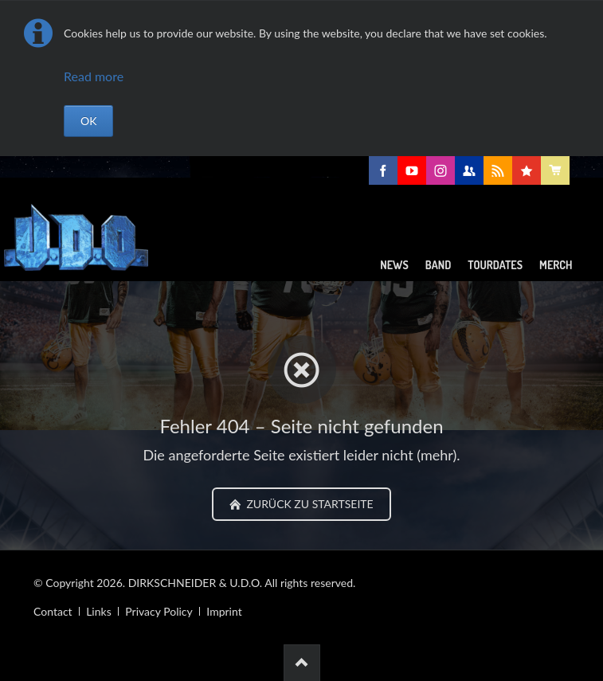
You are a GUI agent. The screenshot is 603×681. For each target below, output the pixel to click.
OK (88, 120)
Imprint (223, 611)
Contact (52, 611)
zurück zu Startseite (309, 504)
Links (99, 611)
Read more (93, 76)
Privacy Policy (158, 611)
